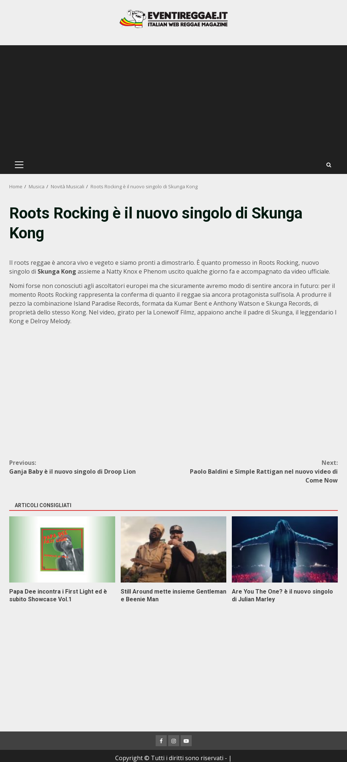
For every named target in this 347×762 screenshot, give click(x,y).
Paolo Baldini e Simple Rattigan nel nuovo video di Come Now (256, 471)
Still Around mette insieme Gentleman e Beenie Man (174, 549)
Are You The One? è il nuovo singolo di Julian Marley (285, 549)
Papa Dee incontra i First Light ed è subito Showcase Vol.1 (62, 549)
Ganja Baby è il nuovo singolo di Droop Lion (91, 467)
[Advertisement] (173, 100)
